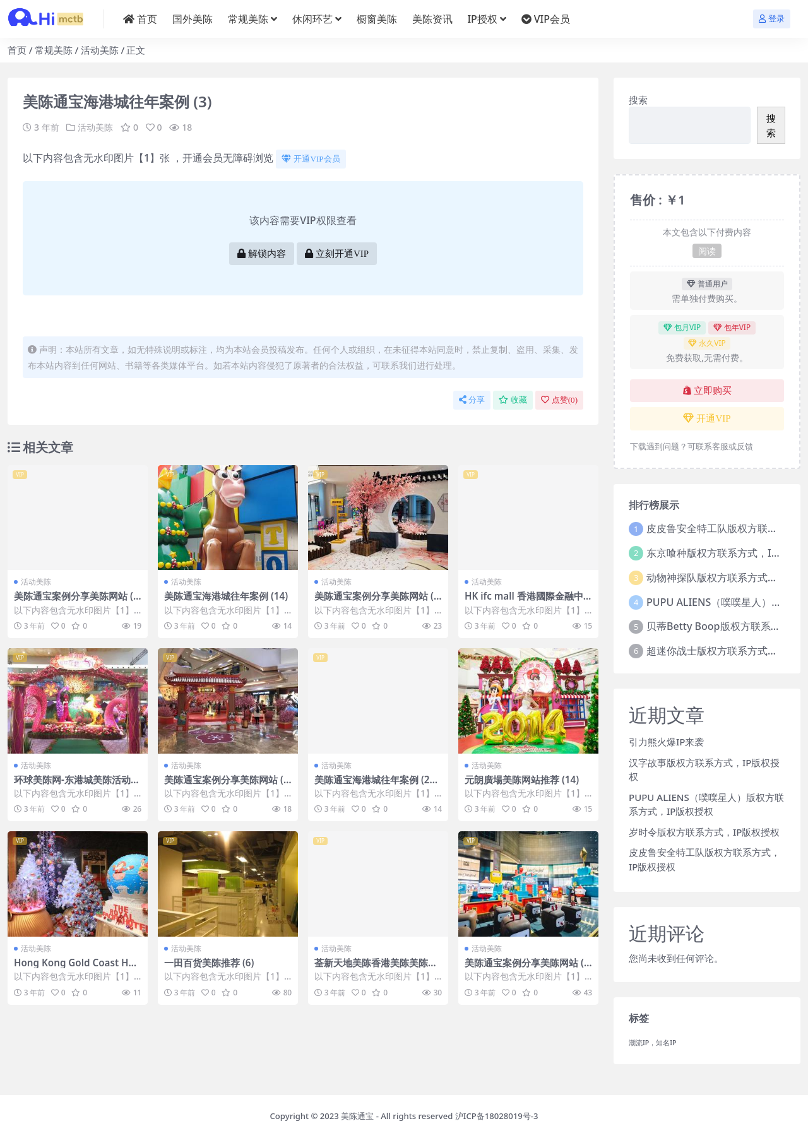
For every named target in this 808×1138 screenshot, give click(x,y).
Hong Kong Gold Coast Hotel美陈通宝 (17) (76, 968)
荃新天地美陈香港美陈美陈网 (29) (375, 968)
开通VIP (706, 418)
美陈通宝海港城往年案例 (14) (226, 596)
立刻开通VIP (337, 254)
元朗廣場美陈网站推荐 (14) (522, 779)
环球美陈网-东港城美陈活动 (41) (72, 785)
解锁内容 (261, 254)
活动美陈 (100, 50)
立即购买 (707, 391)
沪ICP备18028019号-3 (496, 1116)
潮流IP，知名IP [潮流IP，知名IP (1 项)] (653, 1042)
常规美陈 (54, 50)
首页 (17, 50)
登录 (772, 18)
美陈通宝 (357, 1116)
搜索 (638, 99)
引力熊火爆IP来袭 (666, 741)
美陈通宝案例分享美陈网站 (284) (527, 968)
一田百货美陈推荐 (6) (209, 962)
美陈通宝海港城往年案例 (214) (374, 785)
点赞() (559, 400)
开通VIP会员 (311, 158)
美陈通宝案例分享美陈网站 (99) (376, 601)
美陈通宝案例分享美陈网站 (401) (226, 785)
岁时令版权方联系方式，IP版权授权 (704, 832)
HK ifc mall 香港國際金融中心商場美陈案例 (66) (524, 601)
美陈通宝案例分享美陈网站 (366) (76, 601)
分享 (472, 400)
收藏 (513, 400)
